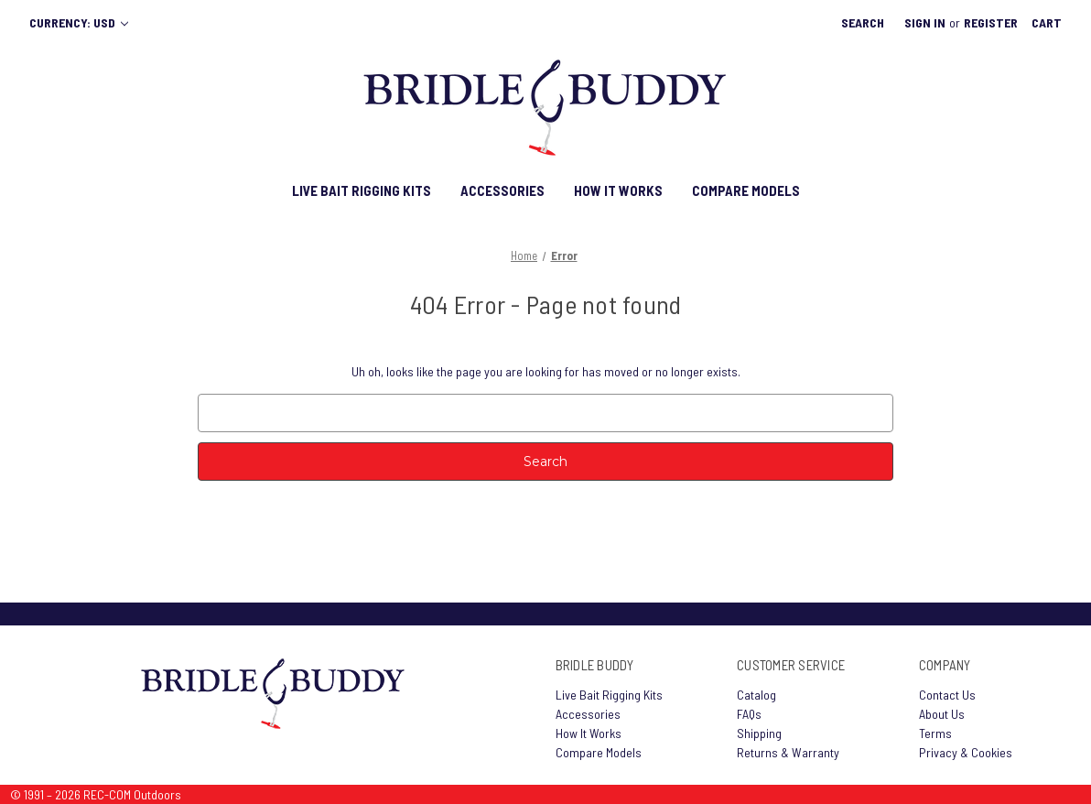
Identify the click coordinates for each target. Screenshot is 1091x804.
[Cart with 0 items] (1046, 22)
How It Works (588, 733)
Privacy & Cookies (965, 752)
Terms (935, 733)
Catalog (756, 694)
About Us (942, 714)
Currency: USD (78, 22)
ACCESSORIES (502, 190)
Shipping (759, 733)
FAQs (749, 714)
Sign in (924, 22)
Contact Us (947, 694)
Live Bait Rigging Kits (609, 694)
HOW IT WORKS (618, 190)
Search (862, 22)
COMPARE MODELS (746, 190)
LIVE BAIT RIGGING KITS (361, 190)
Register (991, 22)
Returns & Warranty (788, 752)
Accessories (588, 714)
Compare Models (599, 752)
